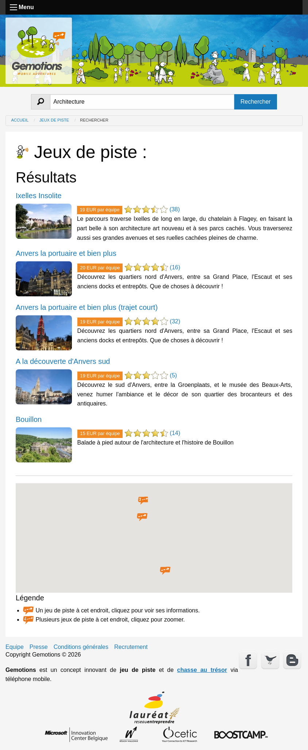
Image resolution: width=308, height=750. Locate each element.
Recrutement (131, 647)
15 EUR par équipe (100, 433)
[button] (142, 517)
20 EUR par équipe (100, 267)
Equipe (14, 647)
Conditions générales (81, 647)
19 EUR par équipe (100, 209)
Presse (39, 647)
